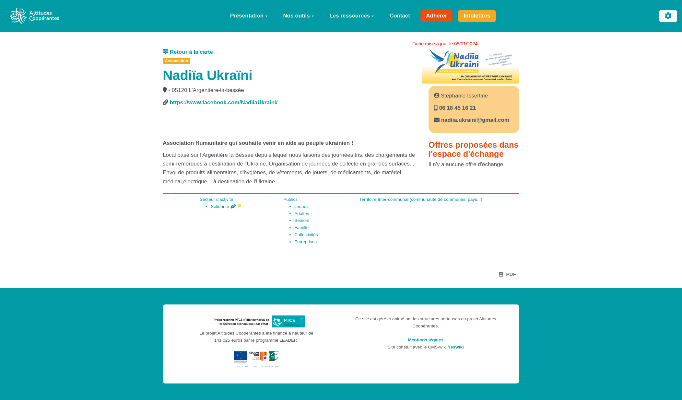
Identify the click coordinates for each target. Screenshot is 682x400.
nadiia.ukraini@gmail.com (475, 120)
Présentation (249, 16)
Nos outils (298, 16)
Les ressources (351, 16)
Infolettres (477, 16)
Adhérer (436, 16)
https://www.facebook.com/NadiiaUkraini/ (224, 102)
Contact (400, 16)
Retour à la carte (188, 52)
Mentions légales (425, 339)
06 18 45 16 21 (457, 108)
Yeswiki (456, 347)
